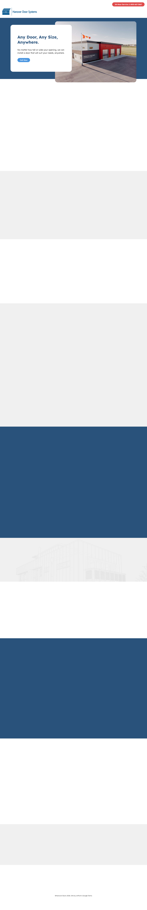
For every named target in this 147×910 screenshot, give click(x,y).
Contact (138, 12)
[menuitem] (72, 12)
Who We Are (72, 12)
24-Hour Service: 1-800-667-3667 (128, 4)
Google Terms (87, 906)
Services (103, 12)
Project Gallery (120, 12)
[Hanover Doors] (20, 12)
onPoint (78, 906)
